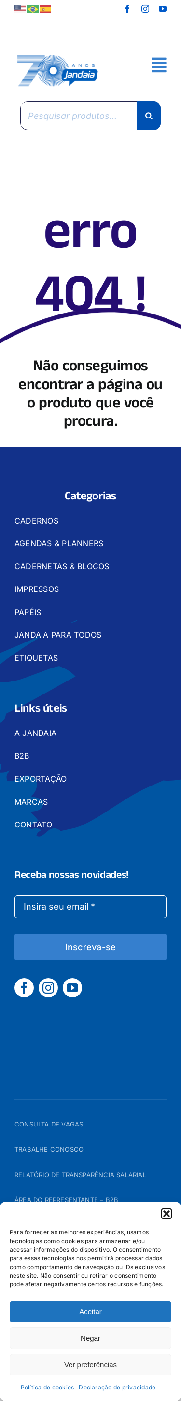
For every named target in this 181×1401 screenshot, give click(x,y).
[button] (166, 1213)
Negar (90, 1338)
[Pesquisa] (149, 115)
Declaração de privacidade (117, 1387)
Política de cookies (47, 1387)
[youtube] (163, 9)
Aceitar (90, 1312)
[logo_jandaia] (57, 55)
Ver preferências (90, 1365)
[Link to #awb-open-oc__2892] (159, 64)
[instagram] (145, 9)
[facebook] (127, 9)
